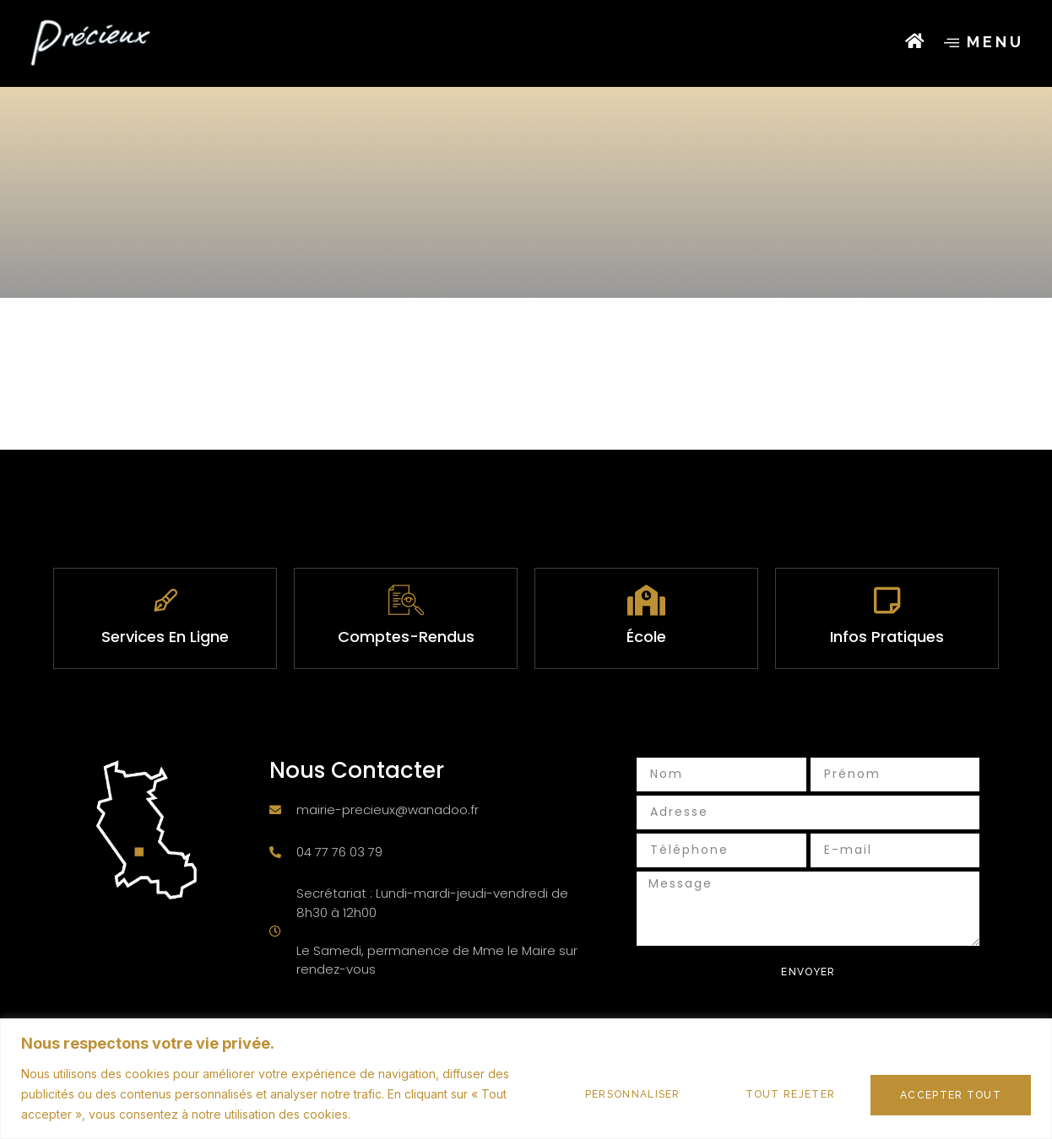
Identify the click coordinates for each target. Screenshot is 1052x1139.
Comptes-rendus (406, 636)
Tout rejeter (776, 1094)
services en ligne (165, 636)
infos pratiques (887, 636)
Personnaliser (610, 1094)
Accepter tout (946, 1094)
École (646, 636)
